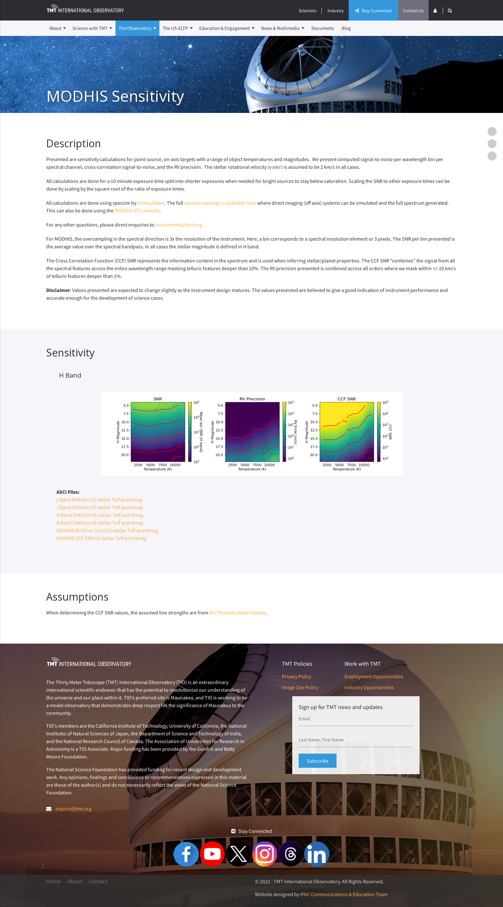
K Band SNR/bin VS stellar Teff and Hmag (99, 522)
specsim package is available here (220, 203)
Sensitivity (494, 144)
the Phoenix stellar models (237, 612)
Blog (346, 28)
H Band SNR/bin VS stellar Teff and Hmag (99, 515)
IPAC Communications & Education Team (344, 894)
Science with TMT (92, 28)
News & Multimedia (282, 28)
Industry (336, 10)
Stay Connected (373, 10)
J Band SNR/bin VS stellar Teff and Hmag (99, 507)
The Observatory (137, 28)
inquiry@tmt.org (73, 808)
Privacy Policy (296, 676)
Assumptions (494, 156)
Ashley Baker (151, 203)
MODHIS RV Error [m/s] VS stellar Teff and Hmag (107, 530)
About (57, 28)
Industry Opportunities (369, 687)
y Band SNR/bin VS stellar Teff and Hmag (99, 499)
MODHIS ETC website (137, 210)
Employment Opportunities (374, 676)
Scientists (308, 10)
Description (494, 131)
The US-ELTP (178, 28)
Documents (322, 28)
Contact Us (413, 10)
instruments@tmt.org (178, 224)
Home (53, 881)
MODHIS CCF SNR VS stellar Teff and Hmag (101, 538)
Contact (98, 881)
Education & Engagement (227, 28)
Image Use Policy (300, 687)
